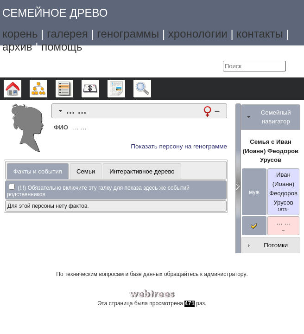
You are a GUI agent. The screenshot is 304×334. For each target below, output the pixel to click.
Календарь (99, 88)
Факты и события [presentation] (37, 171)
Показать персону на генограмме (179, 146)
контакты (259, 33)
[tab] (139, 110)
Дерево (21, 88)
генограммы (128, 33)
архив (17, 46)
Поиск (151, 88)
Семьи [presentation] (85, 171)
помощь (61, 46)
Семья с (270, 151)
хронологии (198, 33)
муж (254, 192)
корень (20, 33)
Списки (73, 88)
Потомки (276, 245)
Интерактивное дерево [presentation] (142, 171)
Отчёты (125, 88)
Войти (214, 66)
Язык (194, 66)
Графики (47, 88)
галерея (67, 33)
